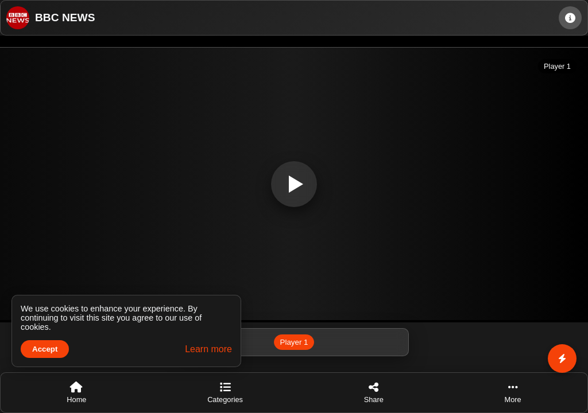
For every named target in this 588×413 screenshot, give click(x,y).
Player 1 (294, 342)
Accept (44, 349)
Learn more (208, 349)
